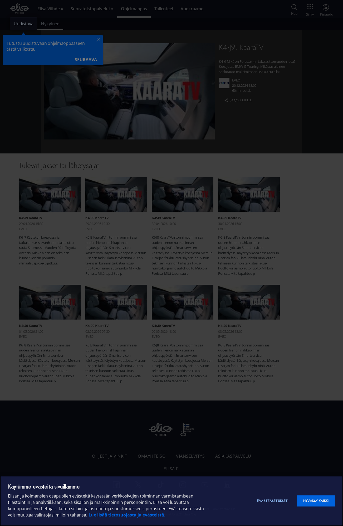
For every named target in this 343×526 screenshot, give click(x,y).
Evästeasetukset (272, 500)
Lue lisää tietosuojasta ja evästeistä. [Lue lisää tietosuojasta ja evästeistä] (127, 515)
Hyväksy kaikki (316, 500)
